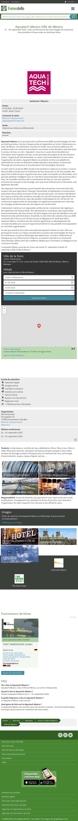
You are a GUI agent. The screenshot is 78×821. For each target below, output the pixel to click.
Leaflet (51, 346)
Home (5, 720)
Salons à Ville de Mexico (13, 355)
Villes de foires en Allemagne (13, 750)
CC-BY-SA (74, 346)
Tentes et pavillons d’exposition (16, 657)
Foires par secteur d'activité (12, 742)
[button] (39, 326)
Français (72, 2)
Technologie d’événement (14, 655)
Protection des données (11, 792)
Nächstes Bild (37, 628)
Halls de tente (9, 659)
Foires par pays (8, 746)
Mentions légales (8, 797)
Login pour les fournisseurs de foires (16, 813)
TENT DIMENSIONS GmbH (17, 644)
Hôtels (4, 762)
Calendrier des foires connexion (14, 805)
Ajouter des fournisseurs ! (13, 673)
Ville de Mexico (10, 724)
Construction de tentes (13, 653)
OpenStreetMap (62, 346)
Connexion (5, 2)
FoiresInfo (12, 8)
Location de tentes (11, 660)
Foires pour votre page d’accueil (14, 801)
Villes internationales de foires (13, 754)
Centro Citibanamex (12, 349)
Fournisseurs (7, 758)
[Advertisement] (39, 51)
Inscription (15, 2)
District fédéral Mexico (47, 720)
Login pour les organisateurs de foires (16, 809)
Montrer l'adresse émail (12, 118)
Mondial (16, 720)
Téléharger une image (12, 522)
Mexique (29, 720)
